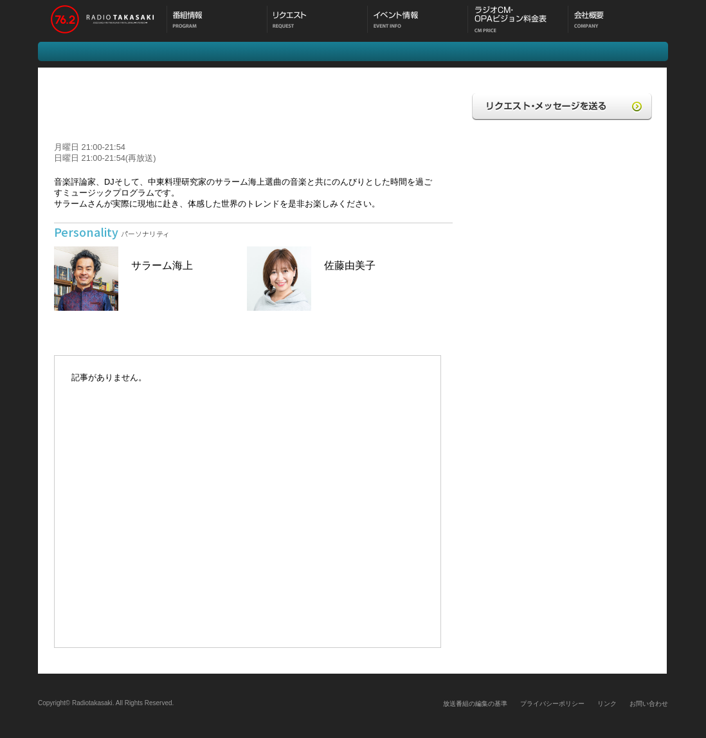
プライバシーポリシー (552, 703)
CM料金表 (517, 21)
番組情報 (217, 21)
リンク (607, 703)
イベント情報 (417, 21)
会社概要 (618, 21)
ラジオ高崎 (102, 21)
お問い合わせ (648, 703)
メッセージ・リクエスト (317, 21)
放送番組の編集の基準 (475, 703)
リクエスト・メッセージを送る (562, 109)
